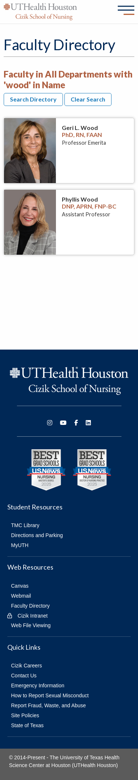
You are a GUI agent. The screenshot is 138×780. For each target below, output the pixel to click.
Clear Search (88, 99)
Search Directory (33, 99)
